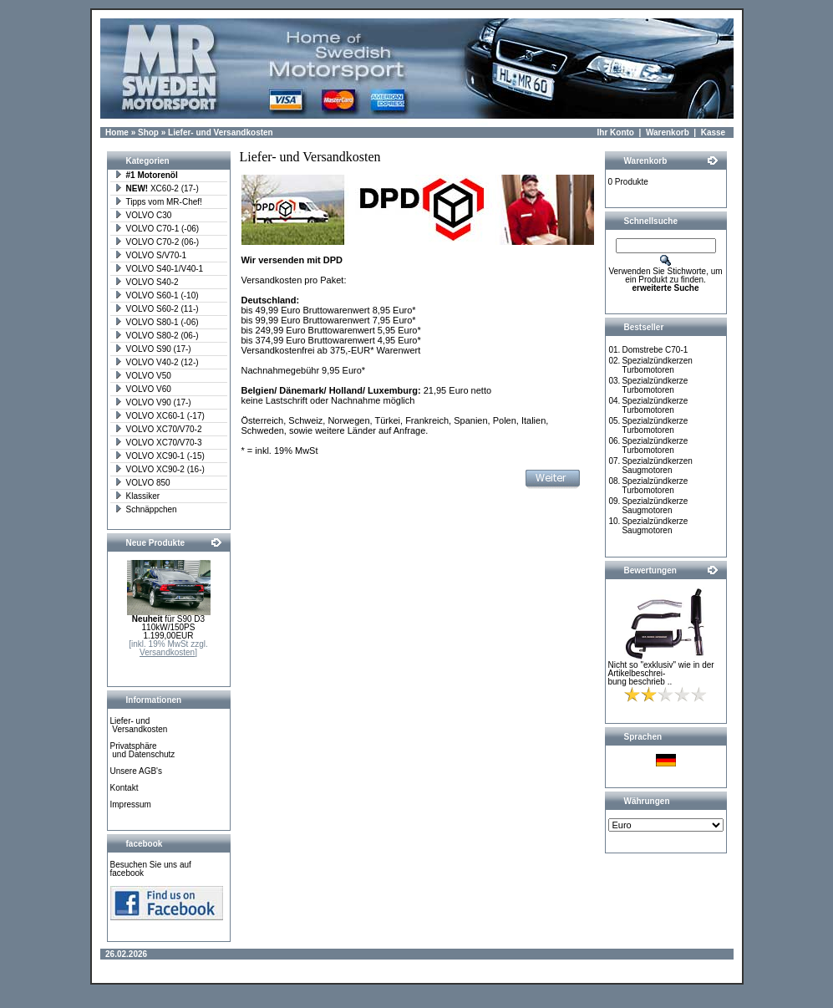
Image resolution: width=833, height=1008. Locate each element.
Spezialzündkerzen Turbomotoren (657, 365)
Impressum (130, 804)
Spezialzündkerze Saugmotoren (655, 505)
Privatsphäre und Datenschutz (142, 750)
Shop (148, 132)
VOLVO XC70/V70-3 (158, 442)
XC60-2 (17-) (156, 188)
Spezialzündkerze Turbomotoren (655, 385)
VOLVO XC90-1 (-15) (159, 456)
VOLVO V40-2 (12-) (156, 362)
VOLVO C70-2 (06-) (157, 242)
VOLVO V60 (142, 389)
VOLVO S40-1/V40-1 (159, 268)
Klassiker (137, 496)
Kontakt (124, 787)
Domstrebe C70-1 (655, 349)
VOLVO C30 (143, 215)
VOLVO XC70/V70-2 (158, 429)
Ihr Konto (615, 132)
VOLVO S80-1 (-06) (156, 322)
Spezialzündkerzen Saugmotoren (657, 465)
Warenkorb (667, 132)
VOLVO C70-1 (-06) (157, 228)
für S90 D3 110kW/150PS (168, 623)
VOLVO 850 (142, 482)
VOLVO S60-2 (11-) (156, 308)
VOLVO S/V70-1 (150, 255)
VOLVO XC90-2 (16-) (159, 469)
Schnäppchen (145, 509)
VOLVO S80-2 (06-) (156, 335)
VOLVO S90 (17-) (152, 349)
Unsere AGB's (136, 771)
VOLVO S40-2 (146, 282)
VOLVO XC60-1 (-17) (159, 415)
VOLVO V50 (142, 375)
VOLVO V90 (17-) (152, 402)
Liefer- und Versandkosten (220, 132)
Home (117, 132)
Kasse (713, 132)
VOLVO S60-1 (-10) (156, 295)
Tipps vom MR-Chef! (158, 201)
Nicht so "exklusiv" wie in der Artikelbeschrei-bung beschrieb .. (661, 673)
